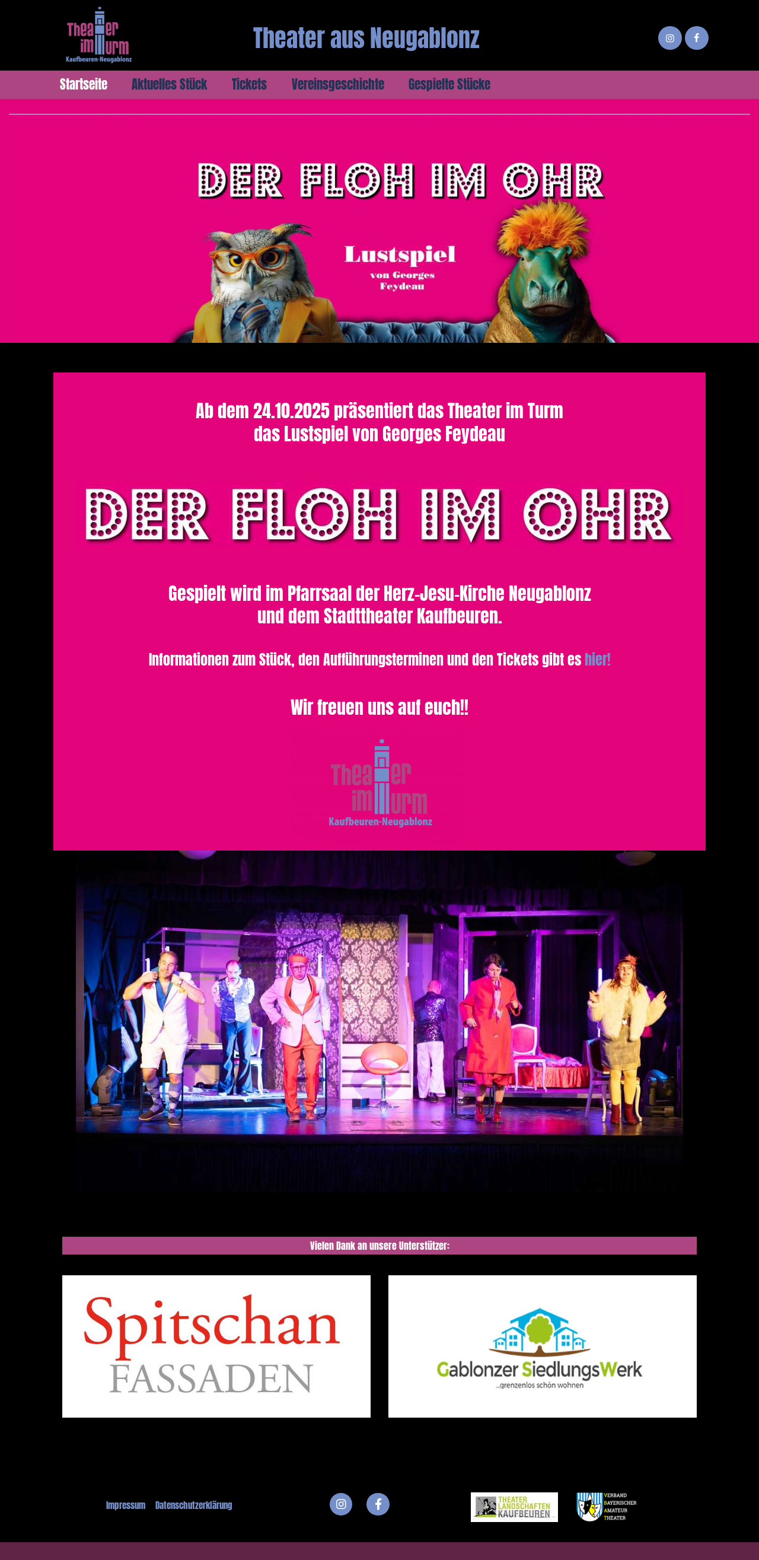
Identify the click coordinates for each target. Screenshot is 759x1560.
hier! (598, 659)
